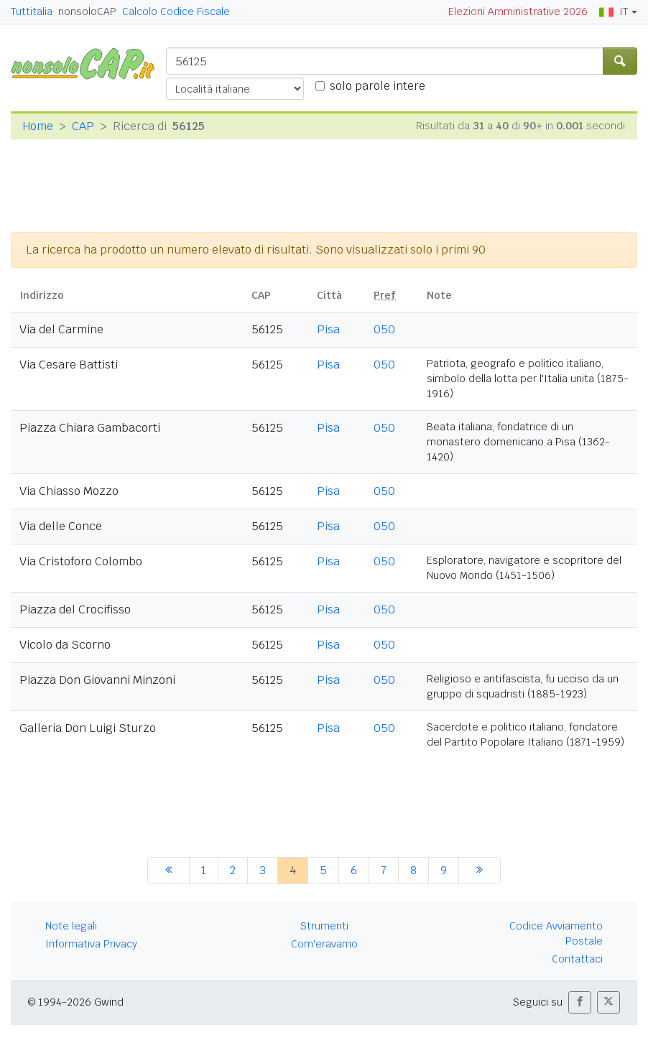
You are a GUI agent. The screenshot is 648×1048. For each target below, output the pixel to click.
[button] (579, 1002)
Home (37, 126)
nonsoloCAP (87, 11)
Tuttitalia (31, 11)
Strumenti (324, 925)
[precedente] (168, 870)
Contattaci (577, 958)
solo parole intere (377, 85)
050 (384, 329)
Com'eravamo (324, 943)
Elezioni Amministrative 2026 (518, 11)
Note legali (71, 925)
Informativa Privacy (91, 943)
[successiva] (479, 870)
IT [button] (613, 11)
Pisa (328, 329)
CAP (83, 126)
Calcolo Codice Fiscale (176, 11)
